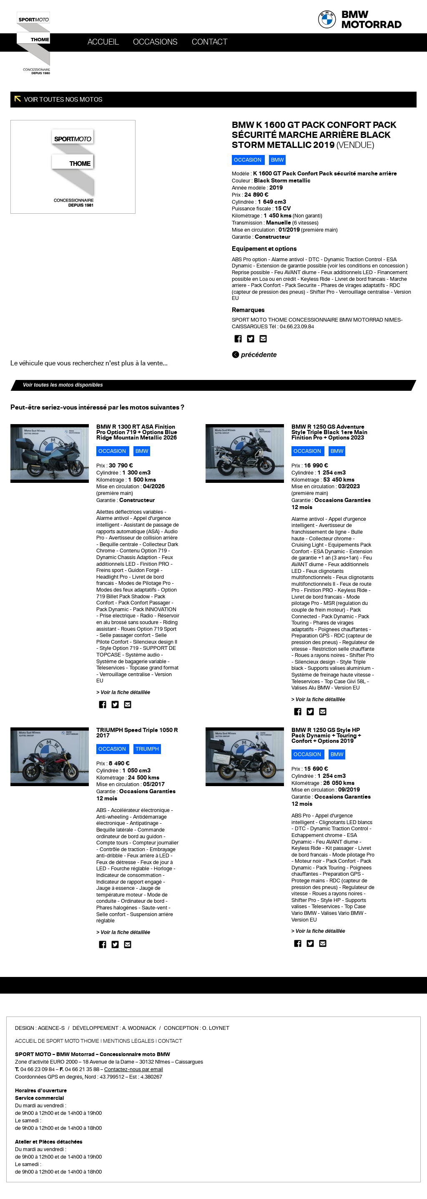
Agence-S (51, 1028)
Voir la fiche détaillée (125, 692)
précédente (254, 354)
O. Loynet (215, 1028)
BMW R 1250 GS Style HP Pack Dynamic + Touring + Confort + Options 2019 (326, 735)
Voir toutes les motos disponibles (63, 385)
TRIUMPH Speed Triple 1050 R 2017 (137, 733)
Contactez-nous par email (133, 1069)
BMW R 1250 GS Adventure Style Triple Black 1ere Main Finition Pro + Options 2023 (329, 432)
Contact (210, 42)
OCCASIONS (155, 42)
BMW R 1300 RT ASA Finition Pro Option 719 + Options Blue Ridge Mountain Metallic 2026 (136, 432)
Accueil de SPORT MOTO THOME (57, 1041)
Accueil (103, 42)
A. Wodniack (139, 1028)
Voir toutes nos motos (63, 99)
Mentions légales (128, 1041)
